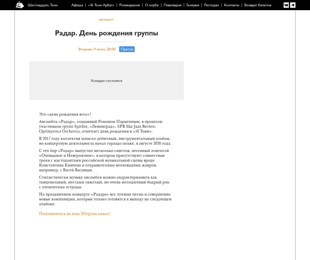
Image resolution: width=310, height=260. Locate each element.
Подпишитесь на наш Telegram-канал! (75, 214)
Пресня (127, 49)
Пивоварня (172, 5)
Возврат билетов (257, 5)
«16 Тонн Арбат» (101, 5)
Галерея (192, 5)
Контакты (231, 5)
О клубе (152, 5)
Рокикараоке (129, 5)
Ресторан (211, 5)
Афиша (77, 5)
